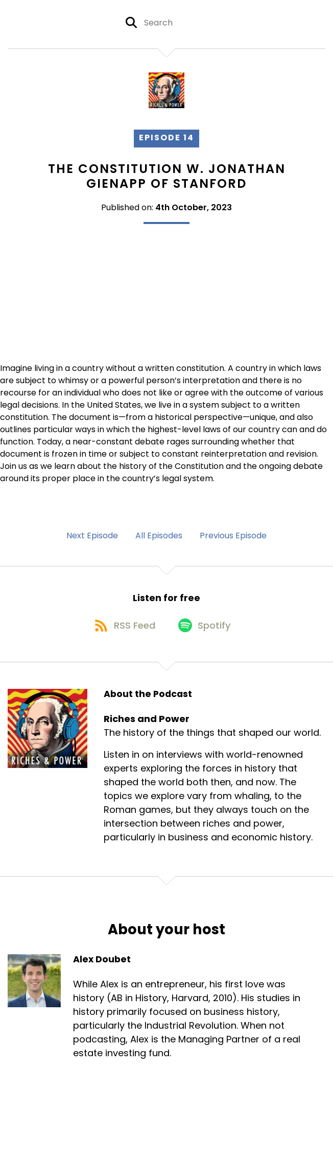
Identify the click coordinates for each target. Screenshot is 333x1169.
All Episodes (158, 535)
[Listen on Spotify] (206, 631)
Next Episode (92, 535)
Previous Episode (233, 535)
